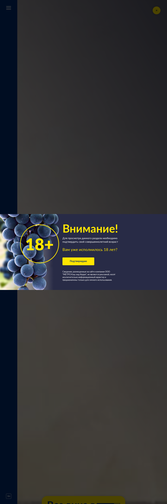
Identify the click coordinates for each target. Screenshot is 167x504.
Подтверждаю (78, 261)
